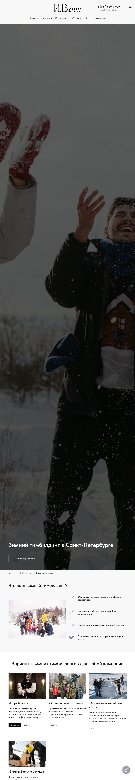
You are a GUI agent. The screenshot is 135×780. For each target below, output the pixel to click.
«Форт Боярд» (18, 703)
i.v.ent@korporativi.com (110, 10)
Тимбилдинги (25, 573)
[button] (25, 558)
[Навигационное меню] (130, 7)
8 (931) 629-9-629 (109, 6)
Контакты (100, 18)
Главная (33, 18)
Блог (88, 18)
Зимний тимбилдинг (45, 573)
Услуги (47, 18)
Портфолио (61, 18)
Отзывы (76, 18)
